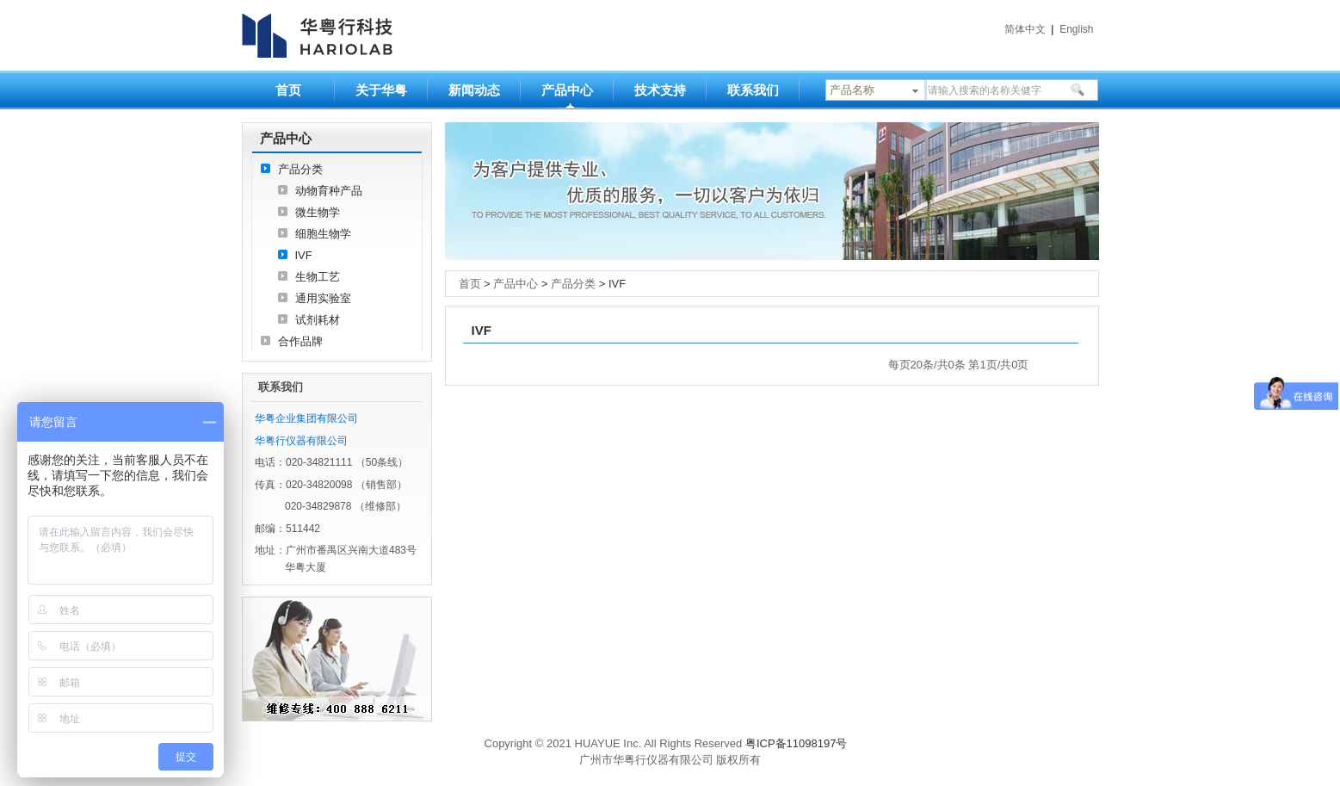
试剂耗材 (317, 319)
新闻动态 (474, 90)
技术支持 (660, 90)
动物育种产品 (328, 190)
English (1076, 29)
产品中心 (567, 90)
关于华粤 (381, 90)
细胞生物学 (323, 233)
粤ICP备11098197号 (796, 743)
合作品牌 (300, 341)
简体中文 (1025, 29)
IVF (303, 255)
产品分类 (300, 169)
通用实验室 (323, 298)
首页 (288, 90)
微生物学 (317, 212)
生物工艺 (317, 276)
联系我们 (753, 90)
